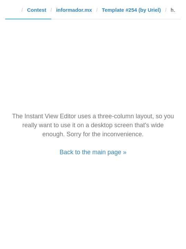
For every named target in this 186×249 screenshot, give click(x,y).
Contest (36, 10)
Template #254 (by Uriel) (131, 10)
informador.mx (74, 10)
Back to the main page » (93, 152)
